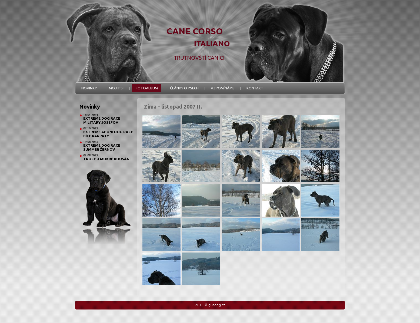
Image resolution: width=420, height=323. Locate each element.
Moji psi (116, 88)
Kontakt (254, 88)
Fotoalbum (147, 88)
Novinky (89, 88)
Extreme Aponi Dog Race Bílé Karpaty (108, 134)
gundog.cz (216, 305)
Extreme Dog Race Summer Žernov (101, 147)
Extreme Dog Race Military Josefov (101, 120)
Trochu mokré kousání (107, 159)
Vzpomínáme (222, 88)
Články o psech (184, 88)
